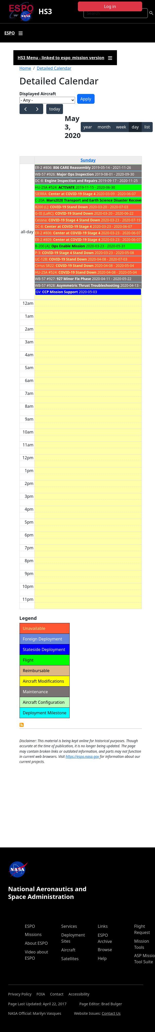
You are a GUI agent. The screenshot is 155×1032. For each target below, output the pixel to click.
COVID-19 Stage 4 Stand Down (74, 220)
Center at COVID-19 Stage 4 (71, 193)
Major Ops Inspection (75, 174)
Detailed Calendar (54, 68)
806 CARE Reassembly (72, 167)
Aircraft (68, 950)
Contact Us (111, 1013)
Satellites (69, 958)
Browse (105, 949)
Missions (33, 934)
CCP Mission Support (60, 291)
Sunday (88, 160)
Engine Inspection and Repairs (71, 180)
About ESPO (36, 943)
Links (103, 926)
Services (69, 926)
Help (102, 958)
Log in (110, 6)
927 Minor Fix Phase (74, 278)
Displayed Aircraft (38, 94)
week (121, 127)
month (104, 127)
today (54, 109)
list (147, 127)
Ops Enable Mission (68, 246)
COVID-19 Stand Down (69, 206)
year (88, 127)
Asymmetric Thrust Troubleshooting (88, 285)
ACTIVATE (66, 187)
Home (25, 68)
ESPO (30, 926)
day (135, 127)
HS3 (45, 11)
